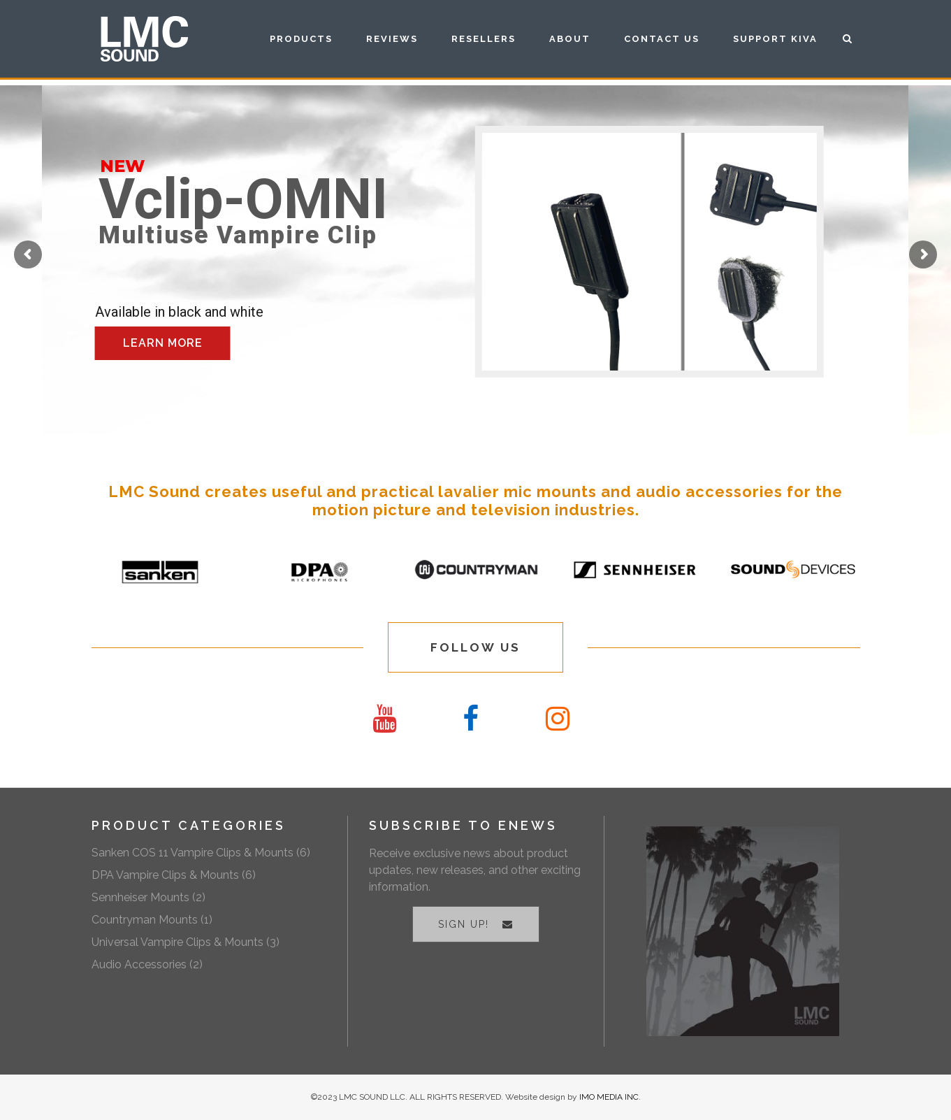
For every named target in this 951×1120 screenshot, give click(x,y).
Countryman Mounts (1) (152, 919)
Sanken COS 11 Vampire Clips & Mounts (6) (201, 852)
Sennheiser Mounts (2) (148, 897)
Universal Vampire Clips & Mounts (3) (186, 942)
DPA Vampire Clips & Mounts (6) (174, 875)
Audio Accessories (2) (147, 964)
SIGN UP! (476, 924)
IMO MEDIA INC (609, 1097)
